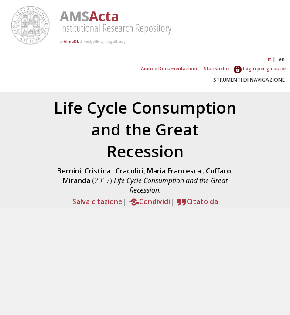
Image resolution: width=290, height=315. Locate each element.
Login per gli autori (261, 68)
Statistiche (216, 68)
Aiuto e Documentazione (169, 68)
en (282, 59)
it (269, 59)
